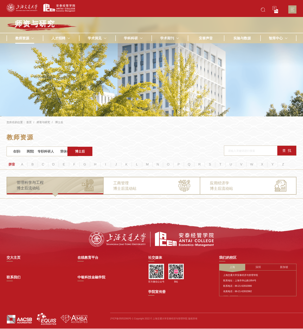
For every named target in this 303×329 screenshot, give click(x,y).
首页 (29, 122)
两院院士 (51, 152)
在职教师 (21, 152)
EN (276, 11)
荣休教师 (109, 152)
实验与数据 (242, 38)
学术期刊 (169, 38)
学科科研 (133, 38)
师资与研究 (43, 122)
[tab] (55, 187)
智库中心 (278, 38)
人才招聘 (60, 38)
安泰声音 (206, 38)
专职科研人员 (79, 152)
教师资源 (24, 38)
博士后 (59, 122)
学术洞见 (97, 38)
